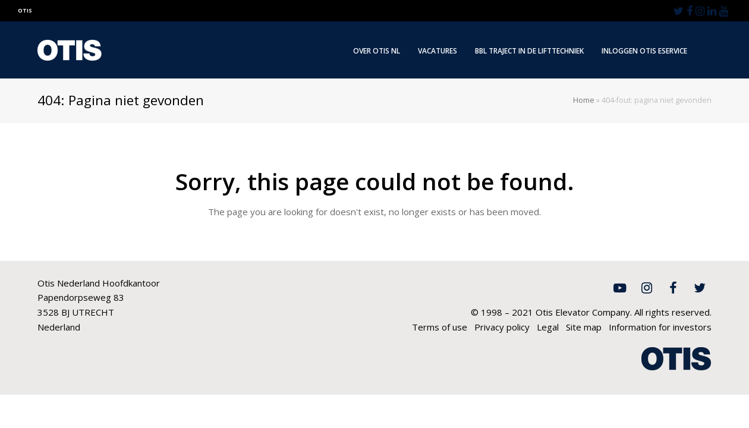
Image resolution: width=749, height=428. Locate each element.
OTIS (25, 10)
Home (583, 100)
